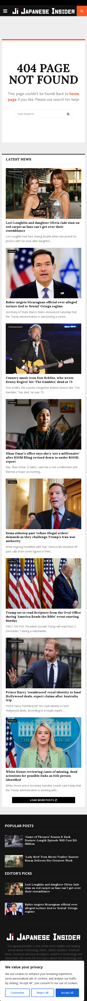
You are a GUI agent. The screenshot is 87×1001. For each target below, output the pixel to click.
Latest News (18, 159)
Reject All (42, 992)
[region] (42, 981)
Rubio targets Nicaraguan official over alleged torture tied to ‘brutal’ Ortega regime (41, 304)
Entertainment (16, 171)
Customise (17, 992)
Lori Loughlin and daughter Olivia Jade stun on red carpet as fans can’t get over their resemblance (43, 227)
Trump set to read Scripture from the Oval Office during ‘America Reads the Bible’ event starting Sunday (43, 616)
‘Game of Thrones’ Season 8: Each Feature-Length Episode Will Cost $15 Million (51, 840)
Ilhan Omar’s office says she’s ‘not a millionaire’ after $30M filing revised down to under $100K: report (43, 457)
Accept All (67, 992)
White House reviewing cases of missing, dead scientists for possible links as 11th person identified (41, 776)
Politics (12, 251)
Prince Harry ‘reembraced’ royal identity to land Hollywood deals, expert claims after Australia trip (43, 696)
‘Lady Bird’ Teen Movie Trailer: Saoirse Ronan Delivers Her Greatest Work (52, 858)
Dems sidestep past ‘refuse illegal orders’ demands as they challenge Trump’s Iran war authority (40, 537)
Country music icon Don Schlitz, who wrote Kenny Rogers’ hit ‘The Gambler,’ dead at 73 (40, 380)
